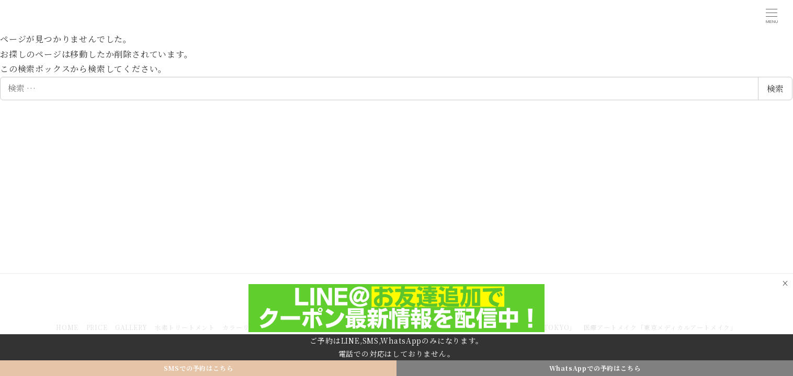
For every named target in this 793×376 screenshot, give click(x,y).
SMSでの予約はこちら (198, 367)
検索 (775, 89)
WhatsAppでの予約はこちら (595, 367)
